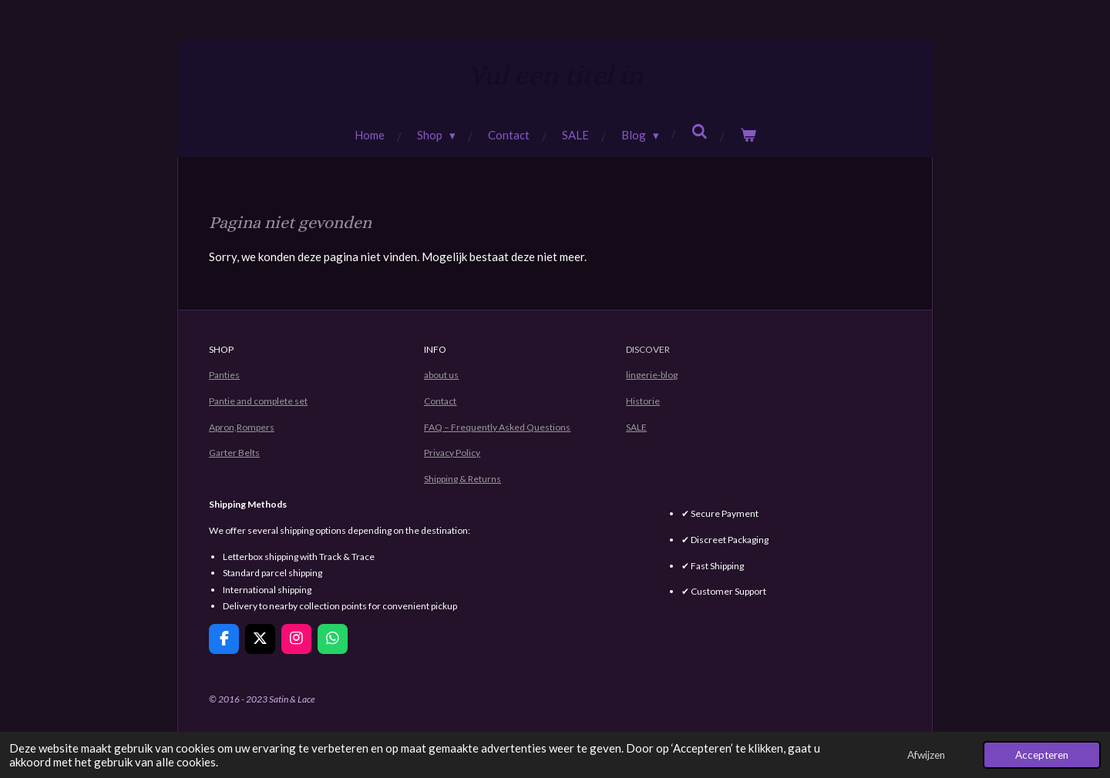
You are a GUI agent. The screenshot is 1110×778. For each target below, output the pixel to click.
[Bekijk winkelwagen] (748, 135)
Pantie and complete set (258, 401)
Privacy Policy (452, 452)
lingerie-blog (652, 375)
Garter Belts (234, 452)
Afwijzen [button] (926, 755)
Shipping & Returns (462, 479)
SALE (636, 427)
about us (441, 375)
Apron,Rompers (241, 427)
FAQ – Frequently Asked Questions (497, 427)
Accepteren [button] (1041, 755)
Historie (643, 401)
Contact (440, 401)
